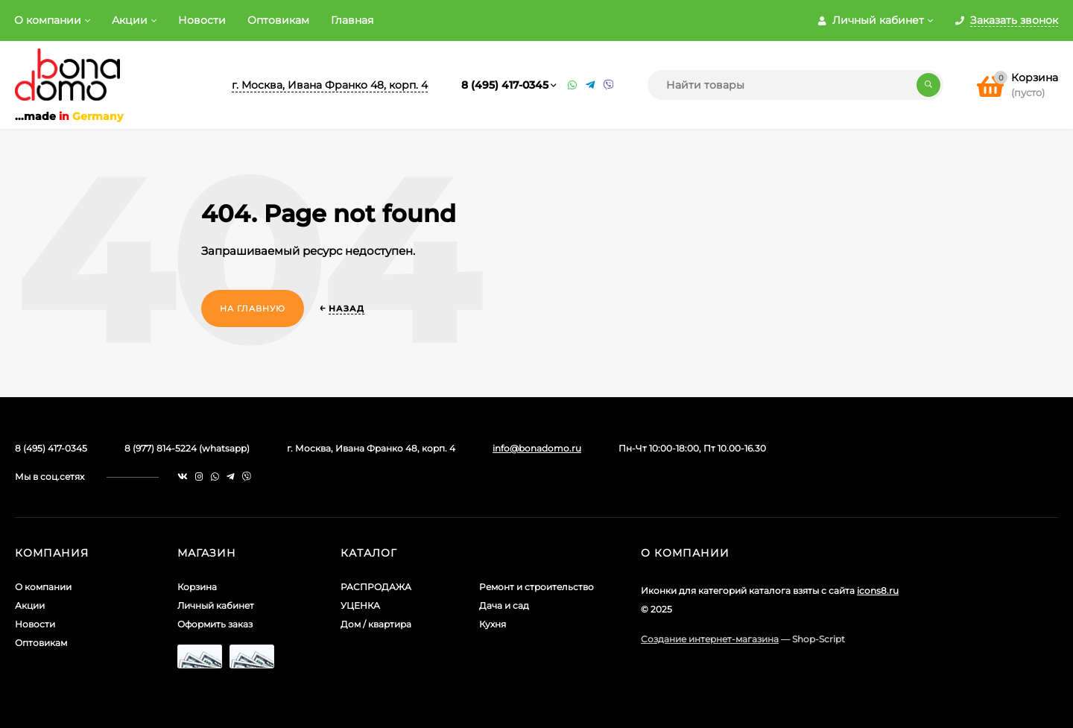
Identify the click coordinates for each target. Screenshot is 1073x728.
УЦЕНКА (360, 605)
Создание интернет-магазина (710, 639)
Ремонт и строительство (536, 586)
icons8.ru (878, 590)
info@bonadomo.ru (537, 448)
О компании (47, 20)
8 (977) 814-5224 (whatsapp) (187, 448)
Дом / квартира (376, 624)
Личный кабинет (215, 605)
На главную (252, 308)
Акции (130, 20)
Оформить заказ (215, 624)
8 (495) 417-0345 (504, 85)
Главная (352, 20)
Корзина (197, 586)
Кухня (492, 624)
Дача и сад (504, 605)
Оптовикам (278, 20)
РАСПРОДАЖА (376, 586)
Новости (202, 20)
